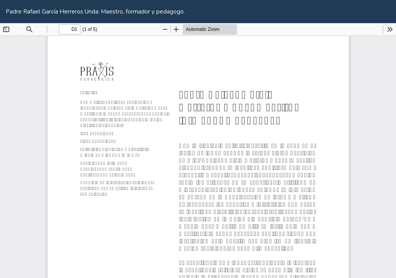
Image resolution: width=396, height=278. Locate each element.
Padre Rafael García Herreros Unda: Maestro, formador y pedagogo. (95, 11)
